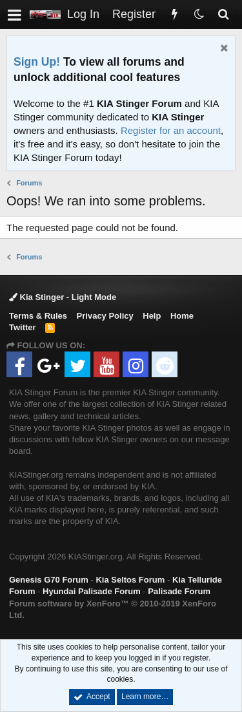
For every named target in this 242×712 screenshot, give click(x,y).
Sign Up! (37, 61)
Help (152, 316)
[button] (14, 14)
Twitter (22, 327)
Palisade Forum (179, 591)
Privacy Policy (105, 316)
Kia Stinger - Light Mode (62, 297)
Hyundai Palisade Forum (92, 591)
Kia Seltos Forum (130, 580)
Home (182, 316)
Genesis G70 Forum (48, 580)
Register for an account (171, 130)
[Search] (223, 14)
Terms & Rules (38, 316)
